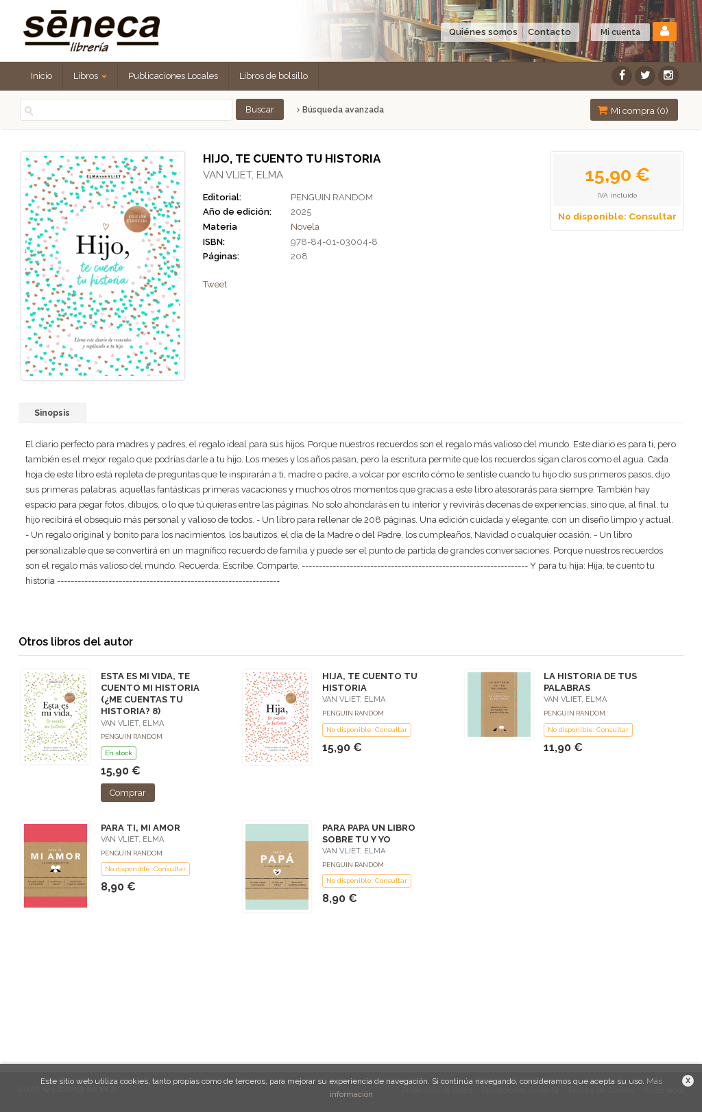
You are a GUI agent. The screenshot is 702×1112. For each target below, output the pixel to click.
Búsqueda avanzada (340, 110)
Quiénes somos (483, 32)
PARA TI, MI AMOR (140, 828)
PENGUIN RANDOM (332, 197)
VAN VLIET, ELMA (243, 175)
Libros (90, 76)
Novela (305, 227)
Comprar (128, 793)
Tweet (215, 284)
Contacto (549, 32)
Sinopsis (52, 413)
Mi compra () (632, 110)
